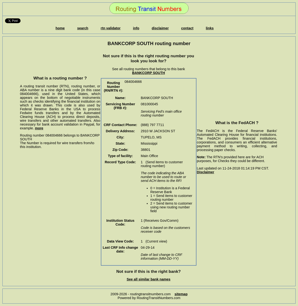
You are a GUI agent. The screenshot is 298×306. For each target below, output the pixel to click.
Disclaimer (205, 172)
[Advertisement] (60, 61)
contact (187, 28)
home (60, 28)
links (210, 28)
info (136, 28)
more (39, 128)
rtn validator (110, 28)
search (82, 28)
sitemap (180, 294)
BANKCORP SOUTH (148, 73)
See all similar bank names (148, 279)
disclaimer (160, 28)
